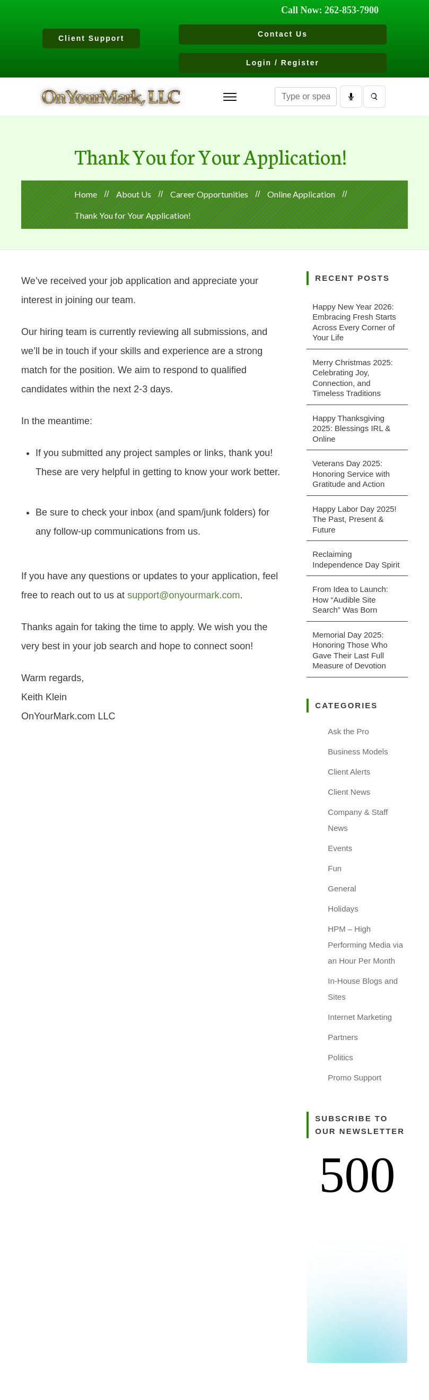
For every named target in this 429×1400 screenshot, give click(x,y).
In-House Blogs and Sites (363, 988)
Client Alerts (349, 771)
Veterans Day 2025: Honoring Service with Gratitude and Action (351, 473)
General (342, 888)
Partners (343, 1037)
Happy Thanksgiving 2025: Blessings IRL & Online (351, 428)
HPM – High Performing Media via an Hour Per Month (365, 944)
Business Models (358, 751)
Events (340, 848)
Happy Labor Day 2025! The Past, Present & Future (354, 519)
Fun (335, 868)
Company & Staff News (358, 820)
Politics (340, 1057)
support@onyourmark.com (183, 595)
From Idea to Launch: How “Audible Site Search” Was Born (350, 599)
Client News (349, 791)
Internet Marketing (360, 1016)
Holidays (343, 908)
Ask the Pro (348, 731)
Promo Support (354, 1077)
